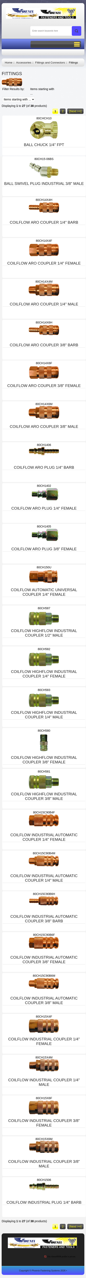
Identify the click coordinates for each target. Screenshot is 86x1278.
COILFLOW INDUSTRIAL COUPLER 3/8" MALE (44, 1163)
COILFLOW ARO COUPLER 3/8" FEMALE (44, 385)
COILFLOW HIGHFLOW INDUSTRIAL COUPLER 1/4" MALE (44, 714)
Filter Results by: (13, 89)
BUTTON (56, 44)
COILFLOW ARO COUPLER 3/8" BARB (44, 345)
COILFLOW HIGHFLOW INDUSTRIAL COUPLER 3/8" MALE (44, 796)
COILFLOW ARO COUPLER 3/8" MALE (44, 426)
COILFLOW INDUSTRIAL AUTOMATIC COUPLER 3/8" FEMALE (44, 959)
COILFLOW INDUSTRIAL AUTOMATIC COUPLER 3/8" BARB (44, 918)
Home (8, 62)
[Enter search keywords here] (55, 31)
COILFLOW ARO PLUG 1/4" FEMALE (44, 508)
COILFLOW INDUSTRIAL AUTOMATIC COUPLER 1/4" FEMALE (44, 837)
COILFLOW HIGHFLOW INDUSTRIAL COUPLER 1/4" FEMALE (44, 673)
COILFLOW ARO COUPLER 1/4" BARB (44, 222)
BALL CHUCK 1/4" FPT (44, 145)
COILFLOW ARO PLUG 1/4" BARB (44, 467)
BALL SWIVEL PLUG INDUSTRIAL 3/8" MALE (44, 183)
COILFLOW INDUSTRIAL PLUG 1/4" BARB (44, 1202)
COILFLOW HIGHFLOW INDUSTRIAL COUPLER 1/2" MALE (44, 633)
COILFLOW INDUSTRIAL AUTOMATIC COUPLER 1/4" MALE (44, 878)
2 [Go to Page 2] (63, 111)
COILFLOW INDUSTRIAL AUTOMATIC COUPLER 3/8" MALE (44, 1000)
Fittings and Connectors (50, 62)
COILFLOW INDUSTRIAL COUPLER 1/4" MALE (44, 1082)
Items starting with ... (42, 91)
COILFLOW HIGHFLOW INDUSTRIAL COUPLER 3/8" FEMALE (44, 759)
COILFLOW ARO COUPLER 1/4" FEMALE (44, 263)
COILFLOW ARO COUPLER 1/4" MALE (44, 304)
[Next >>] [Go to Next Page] (75, 111)
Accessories (23, 62)
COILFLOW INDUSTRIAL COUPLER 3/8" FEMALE (44, 1122)
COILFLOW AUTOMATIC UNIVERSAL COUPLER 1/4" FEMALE (44, 592)
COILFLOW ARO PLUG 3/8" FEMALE (44, 549)
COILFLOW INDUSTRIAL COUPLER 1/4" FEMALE (44, 1041)
